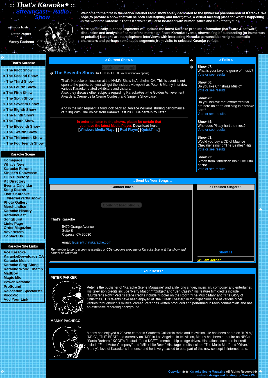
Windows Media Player (98, 130)
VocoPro (10, 295)
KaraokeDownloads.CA (23, 256)
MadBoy (10, 273)
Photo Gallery (15, 202)
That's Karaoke (21, 196)
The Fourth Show (21, 87)
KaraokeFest (15, 215)
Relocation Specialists (23, 291)
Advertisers (13, 232)
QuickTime (149, 130)
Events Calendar (17, 185)
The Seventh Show (22, 104)
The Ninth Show (20, 115)
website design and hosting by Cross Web (227, 375)
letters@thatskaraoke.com (91, 242)
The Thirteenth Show (24, 138)
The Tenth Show (20, 121)
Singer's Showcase (19, 173)
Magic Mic (11, 277)
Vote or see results (211, 74)
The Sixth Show (19, 98)
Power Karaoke (17, 282)
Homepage (12, 160)
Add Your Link (15, 299)
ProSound (12, 286)
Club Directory (16, 177)
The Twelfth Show (21, 132)
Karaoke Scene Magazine (207, 371)
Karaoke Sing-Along (20, 265)
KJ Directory (14, 181)
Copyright (175, 371)
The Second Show (22, 76)
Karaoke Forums (17, 168)
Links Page (12, 223)
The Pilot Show (19, 70)
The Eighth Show (21, 109)
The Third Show (20, 81)
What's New (13, 164)
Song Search (14, 190)
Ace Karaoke (14, 252)
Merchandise (14, 206)
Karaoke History (17, 211)
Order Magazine (16, 228)
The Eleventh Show (23, 126)
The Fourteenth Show (25, 143)
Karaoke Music (15, 260)
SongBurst (12, 219)
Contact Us (12, 236)
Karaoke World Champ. (23, 269)
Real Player (129, 130)
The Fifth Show (19, 93)
